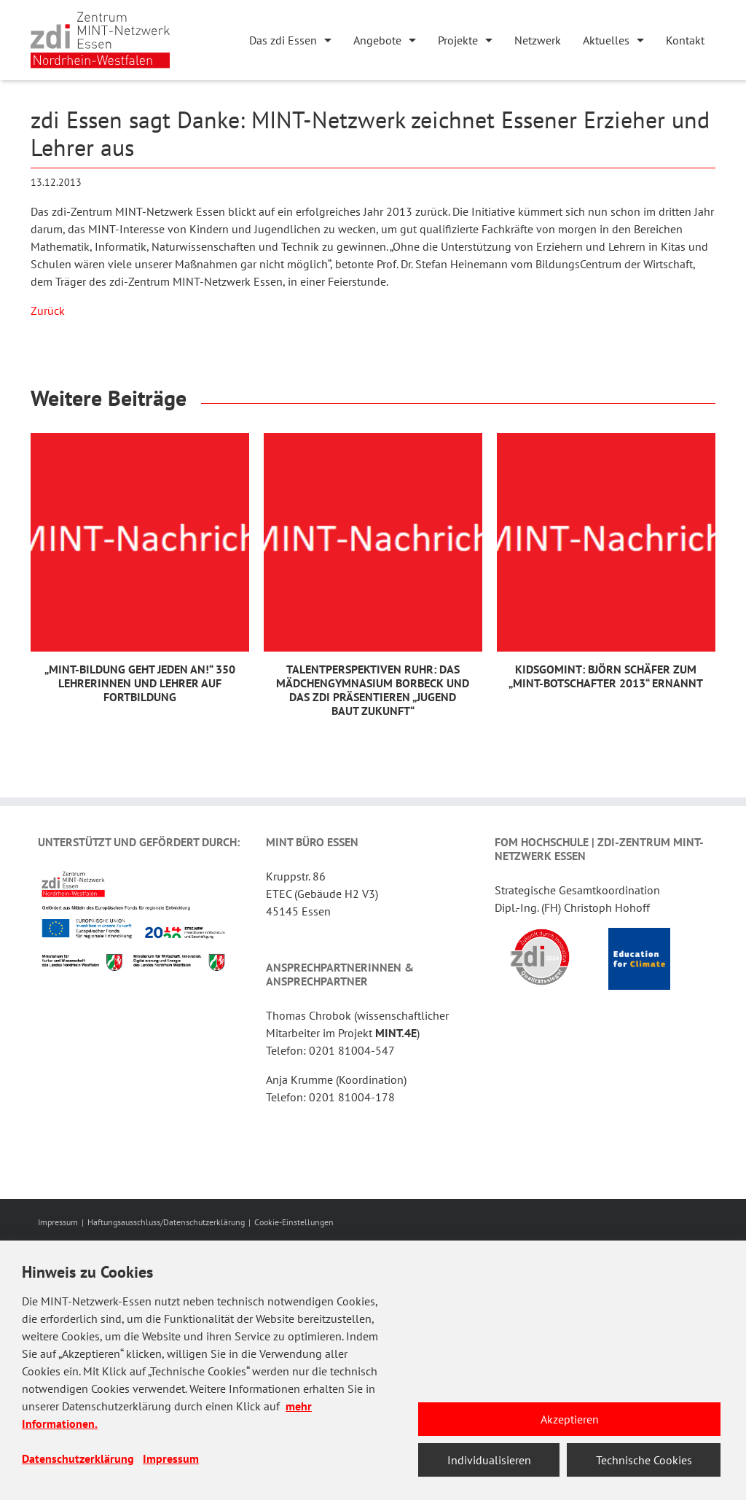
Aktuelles (606, 40)
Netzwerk (537, 40)
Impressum (58, 1221)
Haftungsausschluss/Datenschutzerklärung (166, 1221)
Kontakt (685, 40)
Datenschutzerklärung (78, 1458)
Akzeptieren (570, 1419)
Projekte (458, 40)
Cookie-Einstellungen (294, 1221)
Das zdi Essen (283, 40)
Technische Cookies (644, 1460)
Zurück (48, 310)
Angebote (377, 40)
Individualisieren (489, 1460)
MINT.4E (396, 1033)
